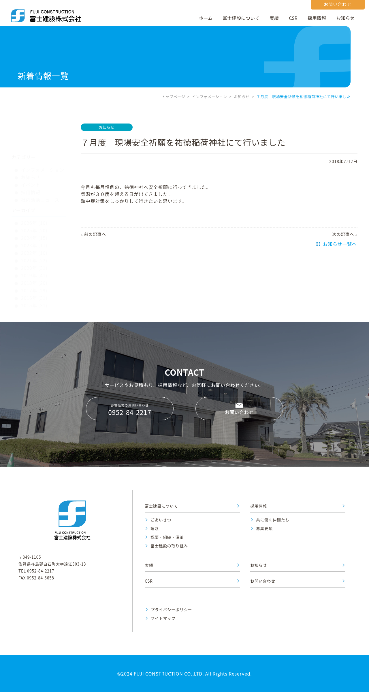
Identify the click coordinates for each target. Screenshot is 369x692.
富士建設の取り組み (169, 546)
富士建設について (241, 17)
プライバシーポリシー (171, 609)
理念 (154, 528)
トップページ (173, 96)
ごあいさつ (160, 520)
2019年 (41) (34, 247)
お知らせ (345, 17)
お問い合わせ (239, 412)
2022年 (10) (34, 225)
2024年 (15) (34, 210)
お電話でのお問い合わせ (130, 410)
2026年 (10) (34, 195)
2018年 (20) (34, 255)
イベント (30, 157)
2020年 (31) (34, 240)
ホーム (206, 17)
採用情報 (317, 17)
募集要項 (264, 528)
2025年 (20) (34, 202)
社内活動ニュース (40, 172)
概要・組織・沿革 (167, 537)
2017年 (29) (34, 262)
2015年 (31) (34, 277)
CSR (293, 17)
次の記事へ (343, 234)
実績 (274, 17)
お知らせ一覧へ (340, 243)
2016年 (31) (34, 270)
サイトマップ (163, 618)
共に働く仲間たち (272, 520)
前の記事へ (95, 234)
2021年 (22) (34, 232)
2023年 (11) (34, 217)
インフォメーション (209, 96)
